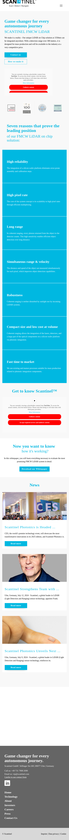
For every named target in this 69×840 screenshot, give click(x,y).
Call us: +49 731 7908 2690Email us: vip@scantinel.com (16, 772)
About (8, 800)
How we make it (15, 61)
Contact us (16, 55)
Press (7, 813)
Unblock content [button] (28, 87)
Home (7, 792)
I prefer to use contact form (15, 777)
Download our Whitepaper (34, 469)
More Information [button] (28, 83)
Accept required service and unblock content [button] (34, 422)
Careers (9, 809)
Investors (9, 805)
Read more (16, 543)
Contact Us (10, 818)
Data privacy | (54, 834)
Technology (11, 796)
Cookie (63, 834)
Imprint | (44, 834)
